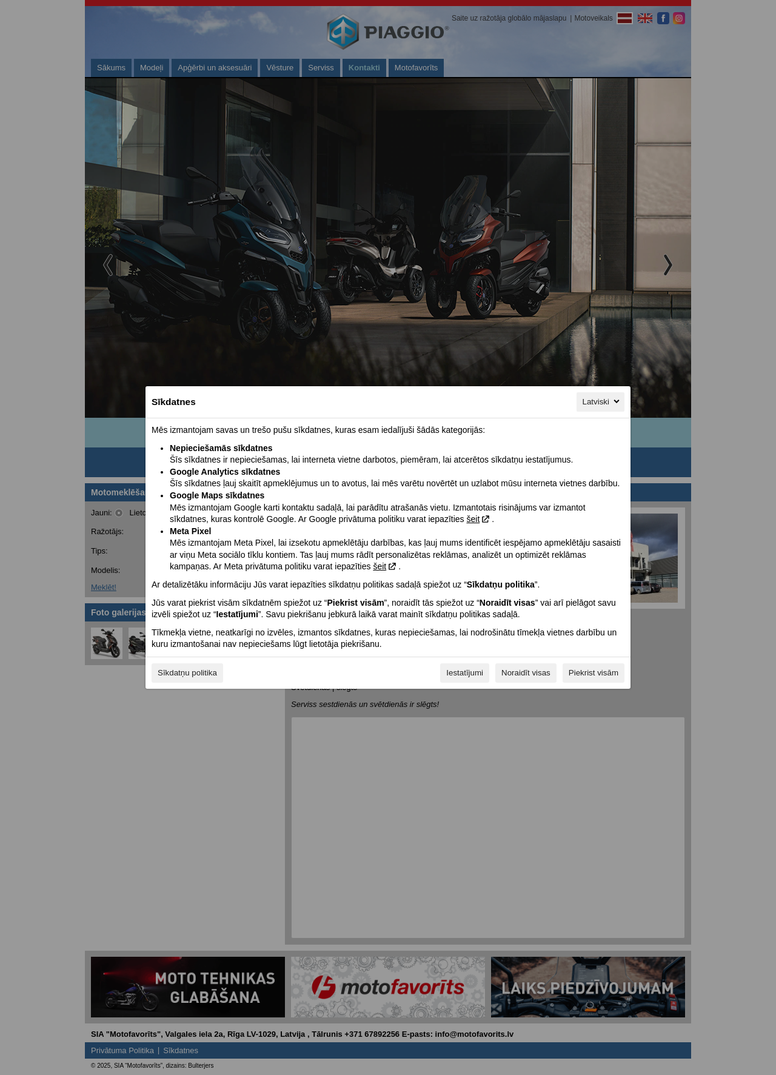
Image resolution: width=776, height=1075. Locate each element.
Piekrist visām (593, 672)
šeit (473, 519)
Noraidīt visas (525, 672)
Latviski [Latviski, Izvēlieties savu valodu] (602, 401)
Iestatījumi (464, 672)
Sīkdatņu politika (187, 672)
